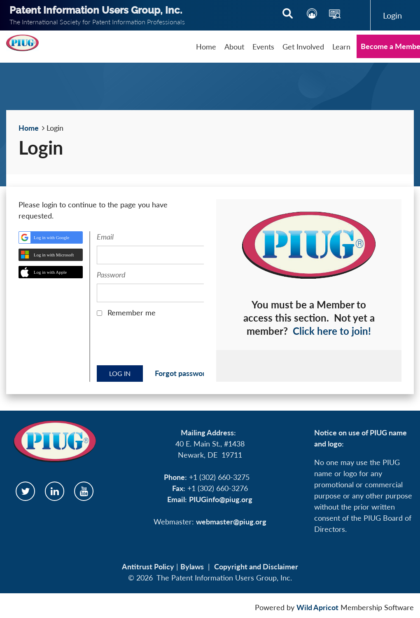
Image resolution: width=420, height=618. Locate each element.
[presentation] (159, 344)
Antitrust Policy (148, 566)
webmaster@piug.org (231, 521)
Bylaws (192, 566)
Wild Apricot (317, 607)
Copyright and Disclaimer (256, 566)
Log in (392, 15)
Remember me (131, 312)
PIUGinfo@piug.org (220, 499)
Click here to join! (332, 331)
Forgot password (182, 373)
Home (29, 127)
